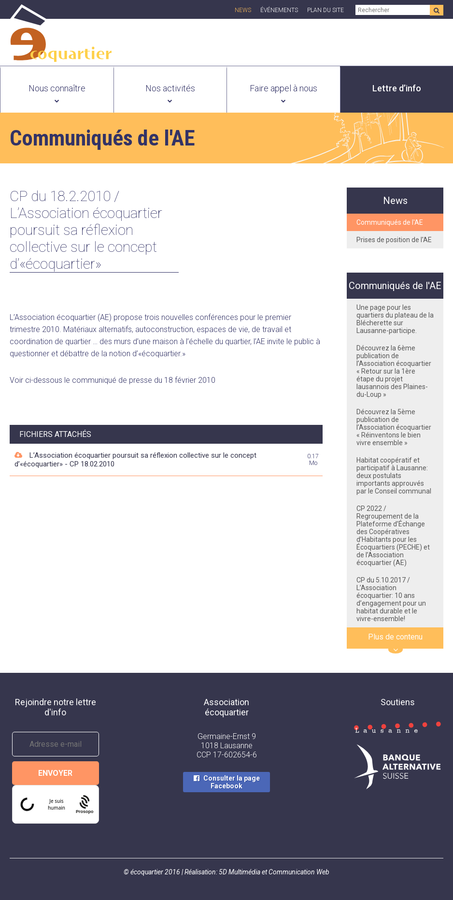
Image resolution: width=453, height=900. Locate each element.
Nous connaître (56, 88)
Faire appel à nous (283, 88)
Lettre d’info (396, 88)
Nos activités (170, 88)
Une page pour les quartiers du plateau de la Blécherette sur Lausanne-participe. (395, 319)
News (243, 10)
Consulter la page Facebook (231, 782)
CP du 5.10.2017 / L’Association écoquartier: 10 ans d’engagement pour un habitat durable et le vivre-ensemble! (391, 599)
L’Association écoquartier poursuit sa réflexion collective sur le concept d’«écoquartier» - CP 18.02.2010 (135, 459)
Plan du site (325, 10)
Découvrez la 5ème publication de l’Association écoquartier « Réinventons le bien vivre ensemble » (393, 427)
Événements (279, 10)
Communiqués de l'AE (389, 222)
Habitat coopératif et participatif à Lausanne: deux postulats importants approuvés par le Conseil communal (393, 475)
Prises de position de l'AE (394, 240)
